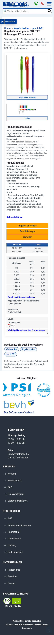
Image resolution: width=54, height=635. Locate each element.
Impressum (12, 532)
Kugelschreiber (28, 349)
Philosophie (12, 569)
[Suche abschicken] (49, 11)
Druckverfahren (14, 494)
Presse (9, 583)
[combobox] (25, 11)
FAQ (8, 487)
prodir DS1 (10, 354)
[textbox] (25, 11)
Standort (10, 576)
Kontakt (10, 473)
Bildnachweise (13, 552)
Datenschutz (12, 538)
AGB (8, 518)
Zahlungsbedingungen (17, 525)
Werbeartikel (11, 349)
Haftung (10, 545)
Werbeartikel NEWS (16, 500)
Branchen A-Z (13, 480)
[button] (36, 4)
